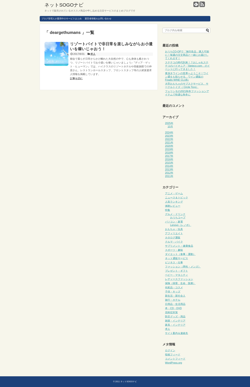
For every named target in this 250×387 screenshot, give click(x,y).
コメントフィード (175, 358)
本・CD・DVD (173, 308)
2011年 (169, 176)
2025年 (169, 123)
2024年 (169, 132)
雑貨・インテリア (175, 320)
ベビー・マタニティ (176, 275)
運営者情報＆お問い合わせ (98, 18)
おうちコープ (177, 217)
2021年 (169, 142)
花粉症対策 (171, 312)
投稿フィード (172, 354)
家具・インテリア (175, 325)
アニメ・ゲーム (174, 193)
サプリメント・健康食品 (179, 246)
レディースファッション (179, 279)
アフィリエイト (174, 233)
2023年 (169, 135)
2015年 (169, 162)
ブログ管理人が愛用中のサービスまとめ (61, 18)
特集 (167, 210)
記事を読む (76, 78)
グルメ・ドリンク (175, 214)
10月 (170, 126)
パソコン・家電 (174, 221)
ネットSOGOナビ (64, 5)
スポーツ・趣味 (174, 250)
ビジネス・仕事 (174, 262)
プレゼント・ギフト (176, 270)
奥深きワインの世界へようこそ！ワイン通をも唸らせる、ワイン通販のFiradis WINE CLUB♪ (186, 76)
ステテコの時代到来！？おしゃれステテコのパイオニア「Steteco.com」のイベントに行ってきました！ (187, 66)
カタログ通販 (172, 237)
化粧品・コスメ (174, 287)
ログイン (170, 350)
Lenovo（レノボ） (180, 225)
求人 (93, 54)
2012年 (169, 172)
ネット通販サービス (176, 258)
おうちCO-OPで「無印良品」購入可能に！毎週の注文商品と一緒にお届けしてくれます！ (187, 55)
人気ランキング (174, 201)
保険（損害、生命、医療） (180, 283)
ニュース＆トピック (176, 197)
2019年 (169, 149)
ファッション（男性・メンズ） (183, 266)
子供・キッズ (172, 291)
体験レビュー (172, 206)
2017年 (169, 156)
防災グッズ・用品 (175, 316)
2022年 (169, 139)
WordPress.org (173, 362)
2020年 (169, 146)
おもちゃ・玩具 (174, 229)
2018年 (169, 152)
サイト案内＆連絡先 (176, 333)
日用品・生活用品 (175, 304)
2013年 (169, 169)
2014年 (169, 166)
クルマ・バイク (174, 241)
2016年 (169, 159)
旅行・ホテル (172, 300)
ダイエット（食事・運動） (180, 254)
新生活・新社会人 (175, 295)
